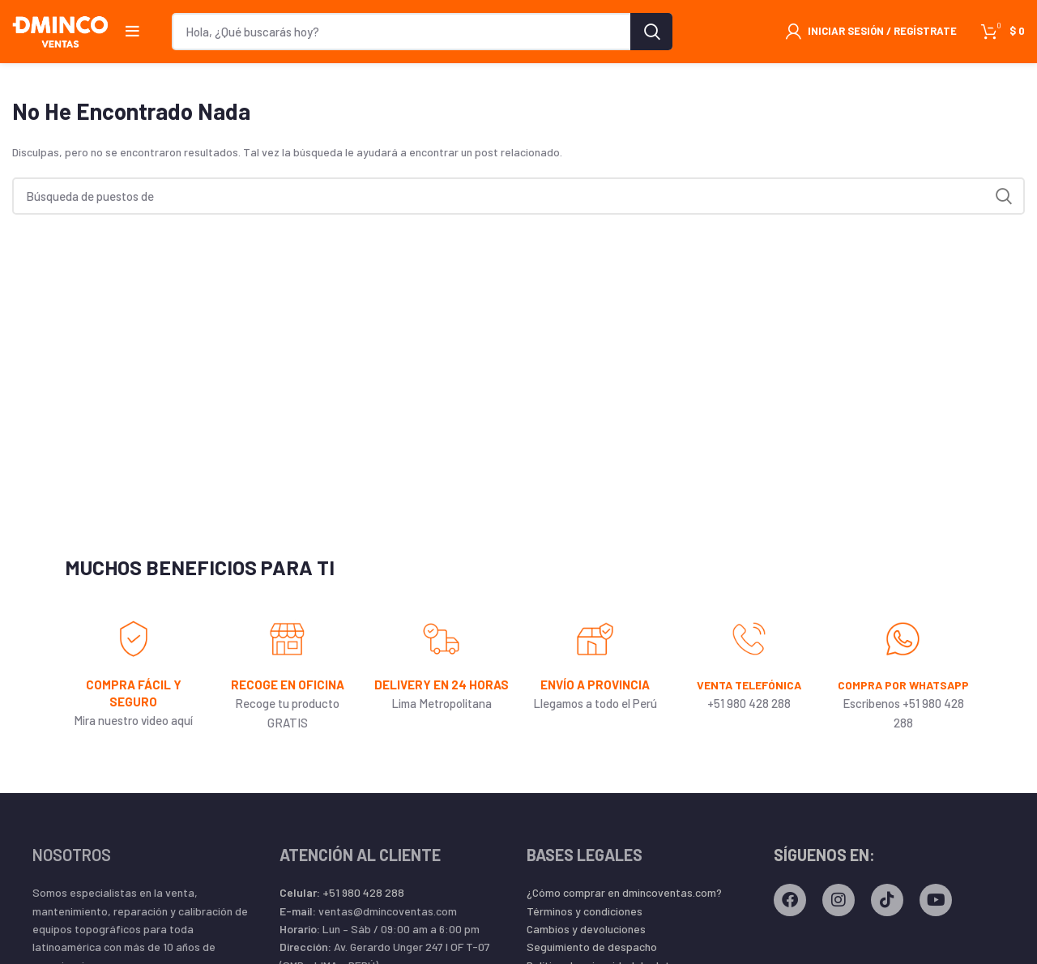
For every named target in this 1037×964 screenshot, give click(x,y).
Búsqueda (651, 36)
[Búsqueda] (422, 36)
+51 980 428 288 (342, 919)
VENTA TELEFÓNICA (749, 694)
